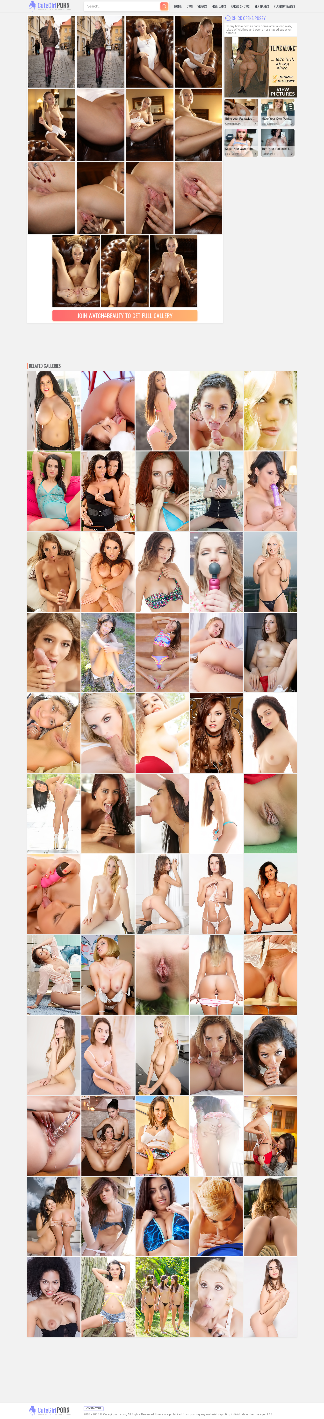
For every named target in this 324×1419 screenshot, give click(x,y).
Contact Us (93, 1408)
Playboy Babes (284, 6)
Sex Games (261, 6)
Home (178, 6)
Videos (202, 6)
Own (190, 6)
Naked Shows (240, 6)
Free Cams (219, 6)
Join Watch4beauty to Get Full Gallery (125, 315)
